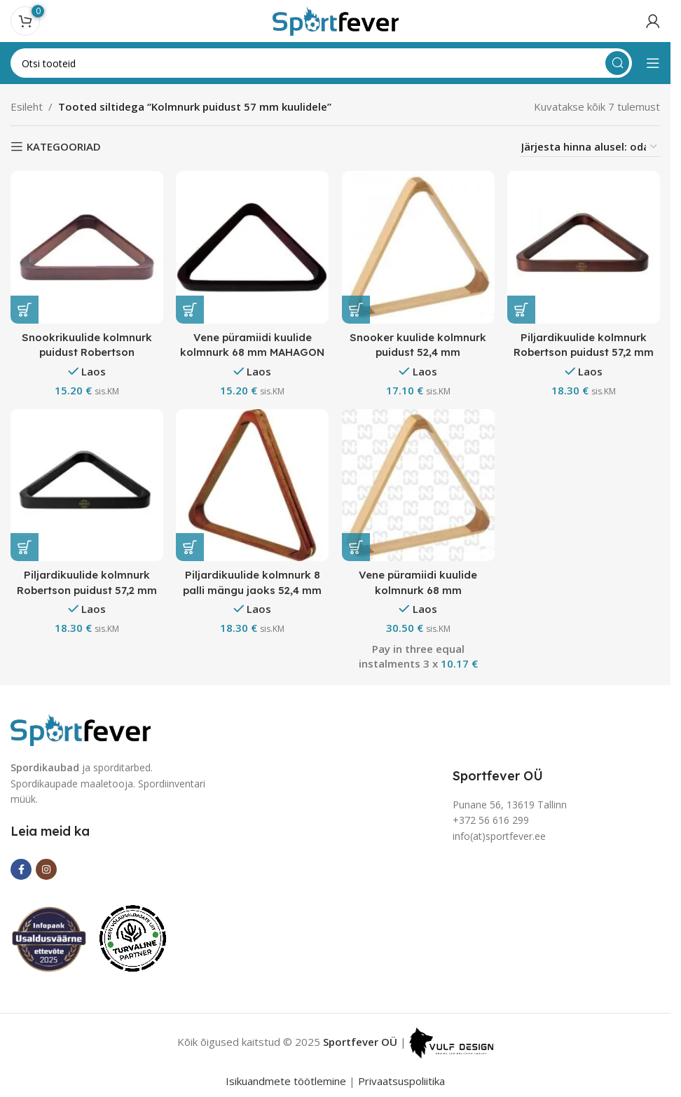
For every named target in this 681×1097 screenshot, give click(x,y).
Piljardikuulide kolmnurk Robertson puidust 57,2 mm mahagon (584, 351)
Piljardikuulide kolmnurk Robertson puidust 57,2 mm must (86, 589)
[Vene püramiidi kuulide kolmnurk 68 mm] (419, 485)
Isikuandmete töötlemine (286, 1080)
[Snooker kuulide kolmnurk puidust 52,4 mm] (419, 247)
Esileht (27, 106)
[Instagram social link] (46, 869)
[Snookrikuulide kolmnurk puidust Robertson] (87, 247)
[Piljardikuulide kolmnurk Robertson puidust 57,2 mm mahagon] (584, 247)
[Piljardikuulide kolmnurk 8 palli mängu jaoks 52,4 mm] (253, 485)
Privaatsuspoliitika (401, 1080)
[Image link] (81, 728)
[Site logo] (336, 20)
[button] (25, 309)
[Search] (321, 63)
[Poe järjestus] (590, 147)
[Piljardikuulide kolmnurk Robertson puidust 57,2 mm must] (87, 485)
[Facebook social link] (21, 869)
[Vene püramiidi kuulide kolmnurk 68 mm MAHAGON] (253, 247)
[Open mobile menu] (653, 63)
